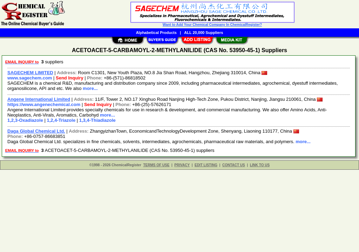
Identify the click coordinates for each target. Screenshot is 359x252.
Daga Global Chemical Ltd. (36, 131)
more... (90, 88)
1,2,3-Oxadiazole (25, 120)
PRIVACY (182, 165)
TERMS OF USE (156, 165)
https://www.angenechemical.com (43, 104)
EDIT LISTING (206, 165)
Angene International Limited (38, 99)
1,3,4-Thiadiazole (97, 120)
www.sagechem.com (29, 77)
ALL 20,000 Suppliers (203, 32)
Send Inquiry (69, 77)
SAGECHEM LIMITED (30, 72)
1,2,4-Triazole (61, 120)
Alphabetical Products (156, 32)
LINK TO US (260, 165)
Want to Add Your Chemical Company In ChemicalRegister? (212, 25)
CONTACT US (233, 165)
